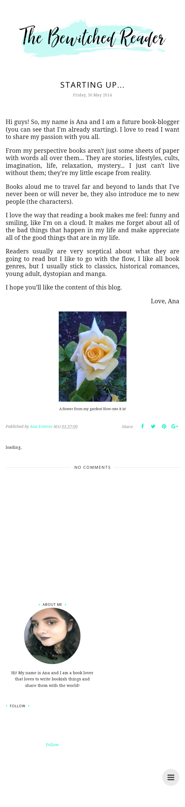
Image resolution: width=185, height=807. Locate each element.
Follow (52, 744)
